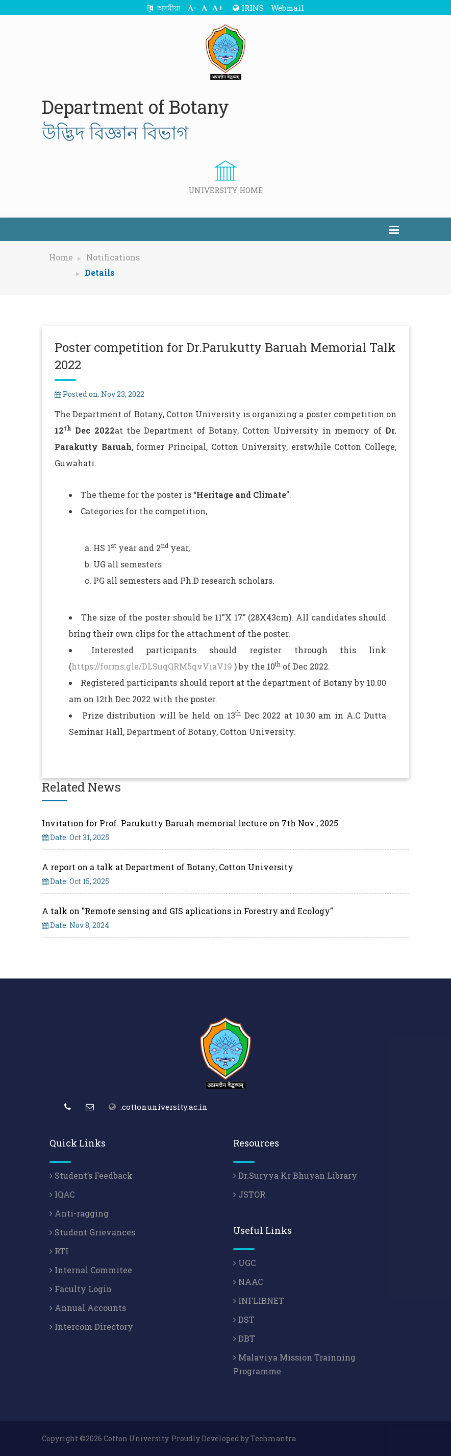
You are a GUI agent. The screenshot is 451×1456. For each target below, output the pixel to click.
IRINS (248, 8)
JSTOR (249, 1194)
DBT (244, 1338)
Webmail (287, 8)
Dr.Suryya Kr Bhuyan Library (295, 1175)
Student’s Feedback (91, 1175)
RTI (58, 1251)
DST (244, 1319)
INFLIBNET (258, 1300)
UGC (244, 1262)
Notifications (113, 257)
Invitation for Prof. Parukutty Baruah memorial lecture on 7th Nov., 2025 (190, 823)
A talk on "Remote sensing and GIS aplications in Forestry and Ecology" (187, 910)
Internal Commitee (90, 1269)
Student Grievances (92, 1232)
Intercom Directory (91, 1326)
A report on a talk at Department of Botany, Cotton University (167, 867)
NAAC (248, 1281)
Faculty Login (80, 1288)
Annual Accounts (87, 1307)
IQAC (61, 1194)
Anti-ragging (79, 1213)
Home (61, 257)
